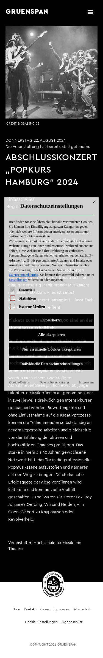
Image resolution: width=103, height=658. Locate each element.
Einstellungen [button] (18, 233)
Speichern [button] (51, 273)
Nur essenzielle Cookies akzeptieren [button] (51, 302)
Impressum (86, 335)
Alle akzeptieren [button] (51, 288)
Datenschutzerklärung (23, 228)
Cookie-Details (19, 335)
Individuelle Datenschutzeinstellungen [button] (51, 317)
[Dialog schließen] (94, 155)
